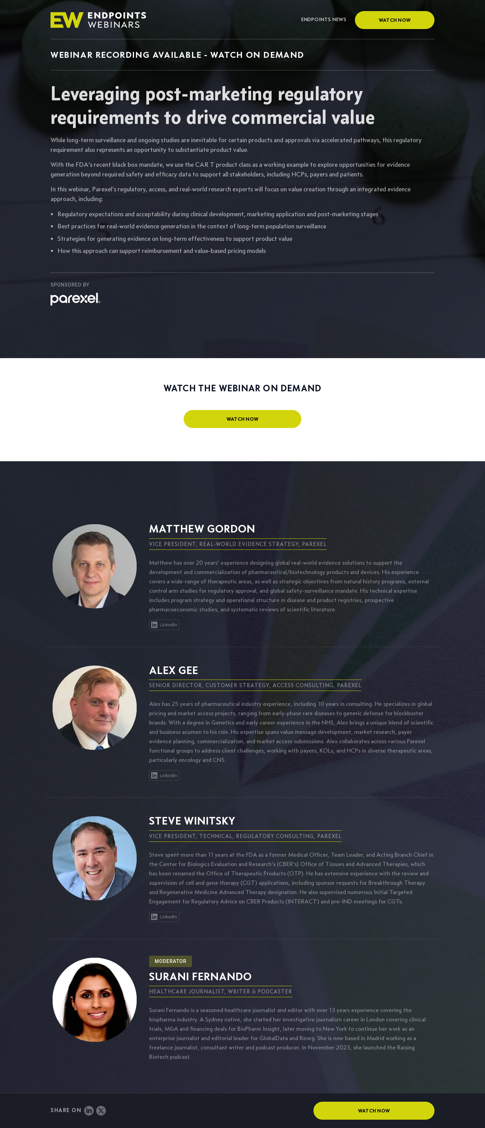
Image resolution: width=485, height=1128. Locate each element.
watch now (243, 419)
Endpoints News (324, 19)
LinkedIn (163, 625)
